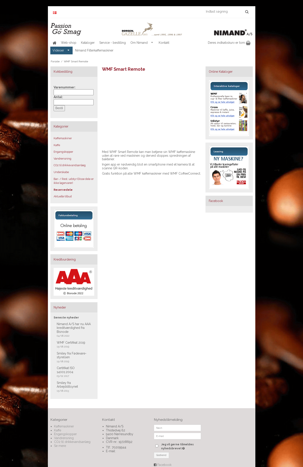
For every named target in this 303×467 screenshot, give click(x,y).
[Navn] (177, 427)
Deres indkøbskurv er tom (229, 42)
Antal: (58, 97)
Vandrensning (62, 158)
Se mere (60, 446)
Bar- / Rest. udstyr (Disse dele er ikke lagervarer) (74, 181)
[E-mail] (177, 436)
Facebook (164, 465)
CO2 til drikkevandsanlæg (70, 165)
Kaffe (57, 145)
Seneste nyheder (66, 317)
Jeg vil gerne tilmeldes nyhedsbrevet (180, 446)
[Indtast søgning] (226, 11)
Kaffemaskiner (63, 138)
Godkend (161, 455)
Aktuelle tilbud (63, 196)
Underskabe (61, 172)
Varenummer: (64, 87)
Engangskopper (63, 151)
